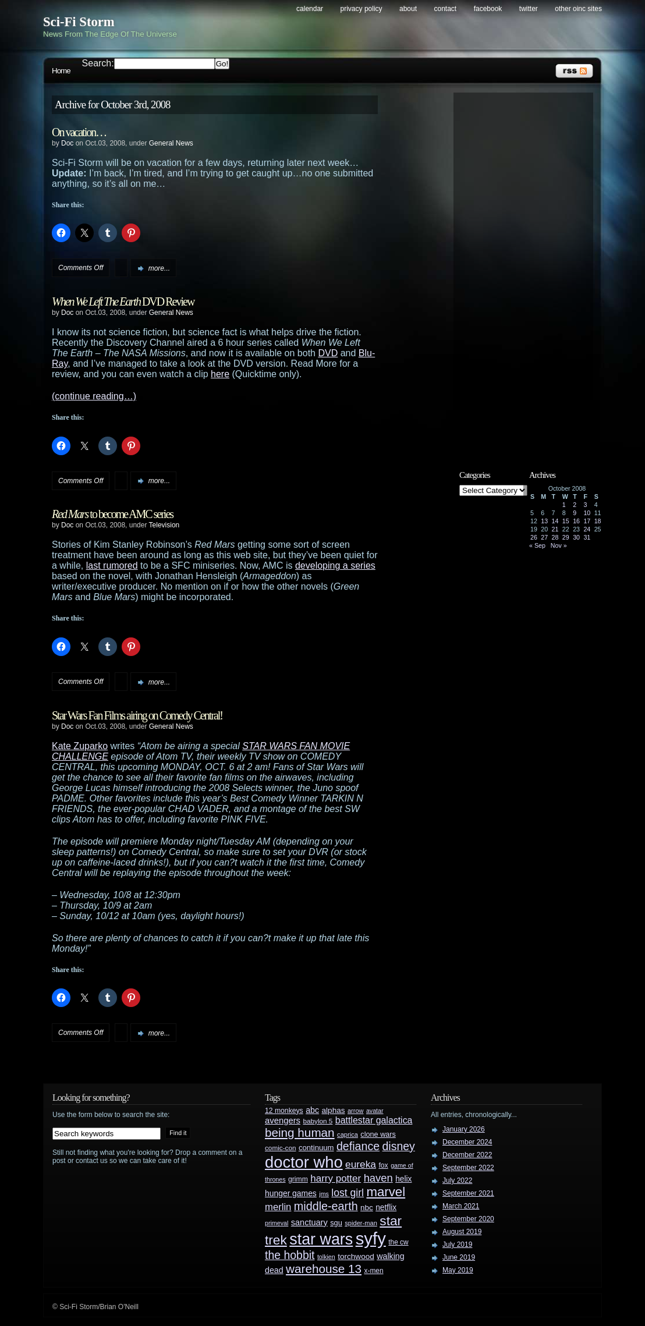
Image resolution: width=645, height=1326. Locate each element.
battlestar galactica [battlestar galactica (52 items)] (374, 1120)
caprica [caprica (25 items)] (347, 1134)
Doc (67, 143)
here (220, 374)
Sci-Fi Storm (79, 22)
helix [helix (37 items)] (403, 1179)
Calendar (309, 9)
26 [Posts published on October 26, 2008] (533, 537)
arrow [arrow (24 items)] (355, 1110)
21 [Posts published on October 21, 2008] (555, 529)
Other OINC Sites (578, 9)
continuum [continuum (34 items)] (316, 1147)
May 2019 (457, 1270)
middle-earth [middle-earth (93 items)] (326, 1206)
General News (171, 143)
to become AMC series (112, 514)
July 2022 (457, 1180)
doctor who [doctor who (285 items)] (304, 1162)
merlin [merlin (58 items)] (278, 1206)
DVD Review (123, 301)
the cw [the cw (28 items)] (398, 1242)
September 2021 (468, 1193)
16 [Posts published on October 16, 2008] (576, 520)
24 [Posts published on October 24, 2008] (586, 529)
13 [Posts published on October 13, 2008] (544, 520)
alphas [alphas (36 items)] (333, 1110)
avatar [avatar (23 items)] (375, 1110)
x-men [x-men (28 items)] (373, 1271)
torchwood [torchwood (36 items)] (356, 1256)
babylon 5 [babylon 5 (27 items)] (317, 1121)
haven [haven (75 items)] (378, 1178)
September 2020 (468, 1219)
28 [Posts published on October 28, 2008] (555, 537)
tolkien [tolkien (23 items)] (326, 1256)
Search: (98, 63)
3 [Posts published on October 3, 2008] (585, 504)
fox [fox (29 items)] (383, 1165)
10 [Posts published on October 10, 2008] (586, 512)
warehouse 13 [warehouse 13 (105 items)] (324, 1268)
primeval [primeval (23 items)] (276, 1222)
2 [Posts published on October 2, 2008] (574, 504)
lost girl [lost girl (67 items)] (347, 1193)
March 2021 (460, 1206)
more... (159, 268)
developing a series (335, 565)
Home (61, 70)
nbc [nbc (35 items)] (366, 1207)
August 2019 (461, 1232)
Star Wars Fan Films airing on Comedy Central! (137, 715)
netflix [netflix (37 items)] (385, 1207)
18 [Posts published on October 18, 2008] (597, 520)
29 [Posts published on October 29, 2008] (565, 537)
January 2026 (463, 1129)
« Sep (537, 545)
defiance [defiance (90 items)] (358, 1146)
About (408, 9)
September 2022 (468, 1168)
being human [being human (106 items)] (300, 1132)
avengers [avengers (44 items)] (282, 1120)
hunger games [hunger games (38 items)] (291, 1193)
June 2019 (458, 1257)
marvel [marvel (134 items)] (385, 1192)
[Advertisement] (529, 271)
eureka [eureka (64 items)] (360, 1164)
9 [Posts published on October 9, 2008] (574, 512)
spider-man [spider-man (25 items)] (361, 1222)
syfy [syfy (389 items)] (371, 1238)
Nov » (559, 545)
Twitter (528, 9)
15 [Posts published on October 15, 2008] (565, 520)
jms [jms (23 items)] (324, 1193)
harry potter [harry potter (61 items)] (335, 1178)
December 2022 (467, 1155)
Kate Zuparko (80, 746)
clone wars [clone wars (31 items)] (378, 1134)
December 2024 (467, 1142)
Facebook (488, 9)
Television (164, 525)
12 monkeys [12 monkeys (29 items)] (284, 1111)
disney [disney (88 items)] (398, 1146)
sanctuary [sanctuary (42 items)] (309, 1222)
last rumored (112, 565)
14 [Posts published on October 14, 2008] (555, 520)
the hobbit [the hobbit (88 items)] (289, 1255)
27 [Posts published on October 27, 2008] (544, 537)
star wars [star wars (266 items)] (321, 1239)
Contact (445, 9)
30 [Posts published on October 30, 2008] (576, 537)
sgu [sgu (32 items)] (336, 1222)
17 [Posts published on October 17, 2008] (586, 520)
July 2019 (457, 1244)
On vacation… (79, 132)
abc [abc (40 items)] (312, 1110)
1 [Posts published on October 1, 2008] (564, 504)
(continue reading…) (94, 396)
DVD (328, 353)
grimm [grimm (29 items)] (298, 1179)
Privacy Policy (361, 9)
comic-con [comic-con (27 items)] (280, 1147)
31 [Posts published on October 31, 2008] (586, 537)
